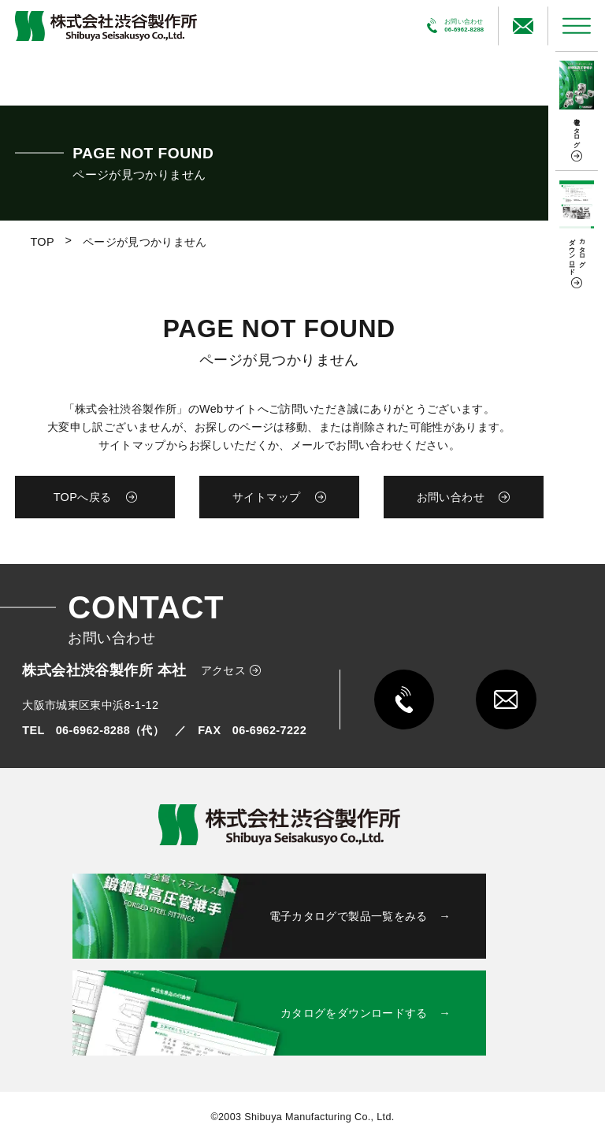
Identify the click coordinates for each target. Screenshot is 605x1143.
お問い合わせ (450, 497)
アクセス (223, 670)
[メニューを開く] (576, 25)
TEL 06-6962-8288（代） (93, 730)
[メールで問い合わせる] (522, 25)
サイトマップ (266, 497)
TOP (42, 242)
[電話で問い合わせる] (456, 25)
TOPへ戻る (83, 497)
